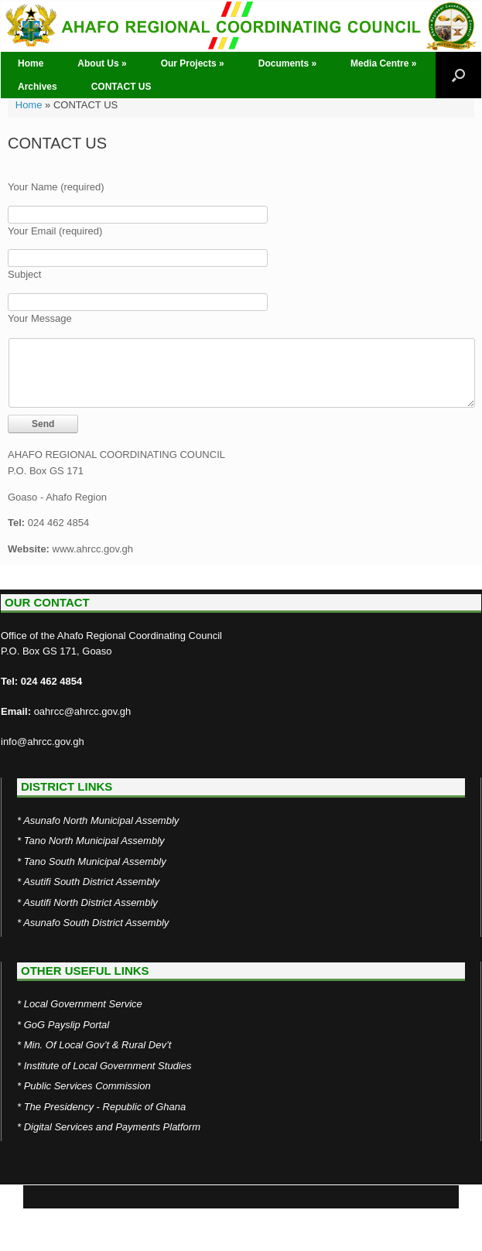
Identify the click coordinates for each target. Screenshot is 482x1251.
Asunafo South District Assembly (96, 922)
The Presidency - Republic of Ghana (105, 1107)
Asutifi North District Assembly (90, 902)
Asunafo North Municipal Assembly (101, 820)
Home (30, 63)
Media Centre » (383, 63)
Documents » (287, 63)
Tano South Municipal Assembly (95, 861)
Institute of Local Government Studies (108, 1066)
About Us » (101, 63)
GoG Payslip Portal (67, 1025)
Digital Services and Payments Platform (112, 1127)
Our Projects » (192, 63)
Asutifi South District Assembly (91, 881)
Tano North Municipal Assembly (94, 840)
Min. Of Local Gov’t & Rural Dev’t (98, 1045)
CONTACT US (121, 86)
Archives (37, 86)
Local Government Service (83, 1004)
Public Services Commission (87, 1086)
